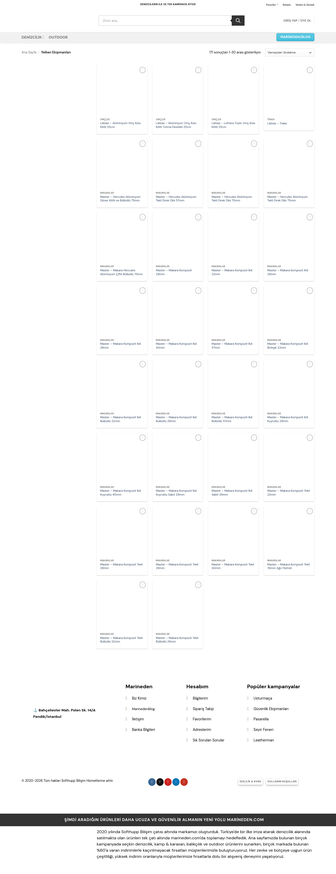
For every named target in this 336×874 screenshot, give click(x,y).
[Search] (238, 20)
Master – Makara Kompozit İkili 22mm (232, 272)
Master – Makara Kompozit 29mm (174, 272)
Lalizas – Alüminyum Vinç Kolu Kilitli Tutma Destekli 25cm (176, 125)
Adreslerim (202, 729)
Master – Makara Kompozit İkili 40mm (176, 346)
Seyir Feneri (263, 729)
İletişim (287, 4)
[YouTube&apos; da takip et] (184, 782)
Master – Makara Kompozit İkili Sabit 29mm (232, 493)
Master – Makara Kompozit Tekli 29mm (121, 566)
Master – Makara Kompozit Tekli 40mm (233, 566)
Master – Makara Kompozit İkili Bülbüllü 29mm (176, 419)
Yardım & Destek (304, 4)
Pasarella (261, 719)
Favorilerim (202, 719)
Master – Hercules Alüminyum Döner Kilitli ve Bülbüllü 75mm (120, 199)
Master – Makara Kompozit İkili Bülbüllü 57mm (232, 419)
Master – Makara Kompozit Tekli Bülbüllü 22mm (121, 640)
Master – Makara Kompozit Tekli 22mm (288, 493)
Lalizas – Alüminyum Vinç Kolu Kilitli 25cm (120, 125)
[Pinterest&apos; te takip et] (168, 782)
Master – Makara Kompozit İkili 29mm (287, 272)
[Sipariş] (289, 53)
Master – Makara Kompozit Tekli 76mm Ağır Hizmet (288, 566)
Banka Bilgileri (143, 729)
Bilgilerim (200, 698)
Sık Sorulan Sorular (208, 740)
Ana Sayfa (29, 52)
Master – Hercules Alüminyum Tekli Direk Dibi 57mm (176, 199)
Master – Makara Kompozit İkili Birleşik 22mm (287, 346)
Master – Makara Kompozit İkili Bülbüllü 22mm (120, 419)
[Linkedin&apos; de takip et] (176, 782)
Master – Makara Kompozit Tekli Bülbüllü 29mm (177, 640)
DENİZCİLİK (33, 37)
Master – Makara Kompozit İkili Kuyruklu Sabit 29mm (176, 493)
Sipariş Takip (203, 708)
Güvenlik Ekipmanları (271, 708)
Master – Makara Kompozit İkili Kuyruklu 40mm (120, 493)
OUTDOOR (58, 37)
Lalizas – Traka (277, 123)
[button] (297, 20)
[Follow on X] (160, 782)
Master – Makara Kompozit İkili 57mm (232, 346)
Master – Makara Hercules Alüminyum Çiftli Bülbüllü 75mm (121, 272)
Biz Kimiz (139, 698)
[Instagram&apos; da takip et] (152, 782)
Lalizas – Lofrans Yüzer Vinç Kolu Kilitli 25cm (233, 125)
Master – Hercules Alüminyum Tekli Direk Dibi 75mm (232, 199)
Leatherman (264, 740)
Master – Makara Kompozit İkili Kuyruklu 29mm (287, 419)
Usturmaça (263, 698)
